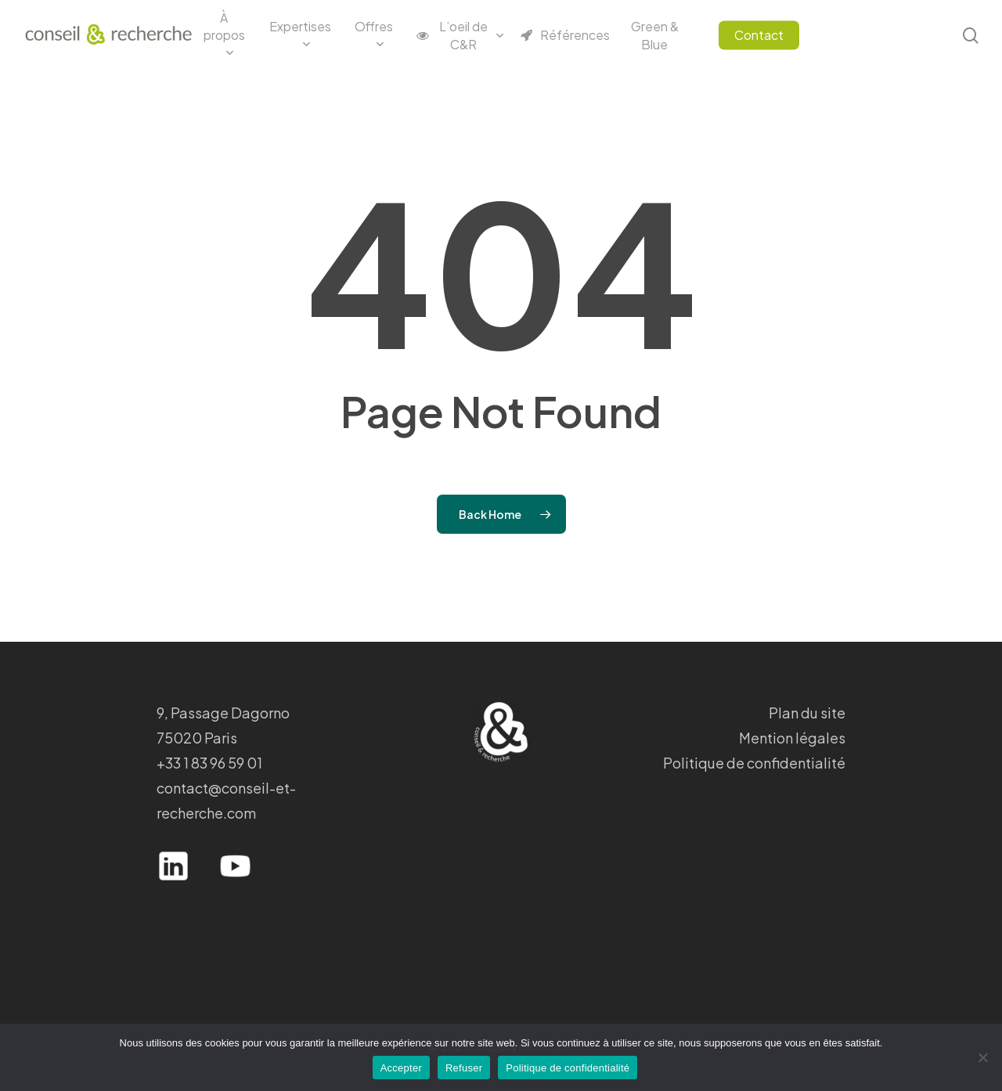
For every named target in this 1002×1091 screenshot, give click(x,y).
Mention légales (792, 738)
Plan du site (807, 713)
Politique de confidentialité (754, 763)
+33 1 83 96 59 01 (209, 763)
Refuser (463, 1068)
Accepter (401, 1068)
